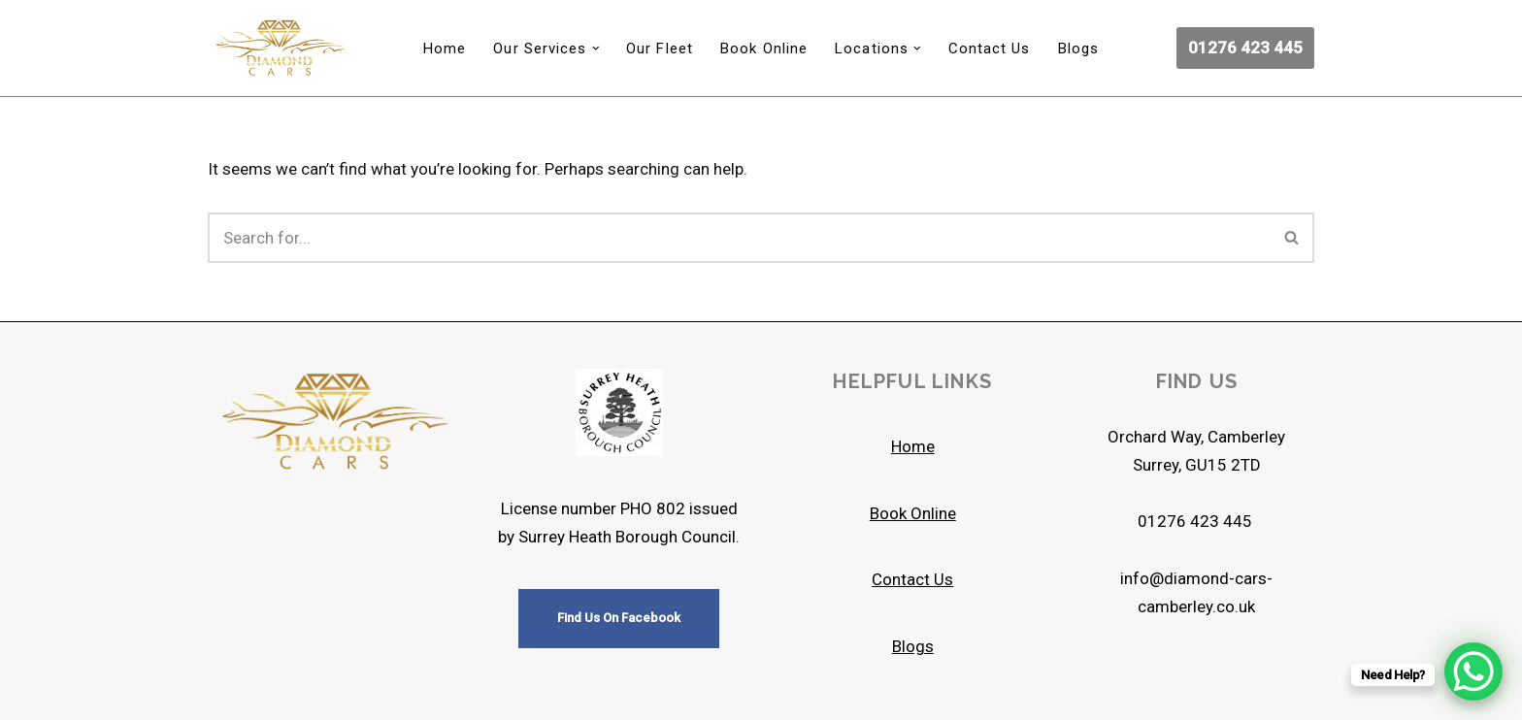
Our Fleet (659, 48)
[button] (596, 48)
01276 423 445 (1245, 47)
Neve (226, 694)
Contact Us (989, 48)
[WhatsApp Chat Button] (1473, 671)
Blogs (1079, 48)
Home (444, 48)
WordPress (385, 694)
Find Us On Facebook (618, 617)
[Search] (739, 238)
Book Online (764, 48)
